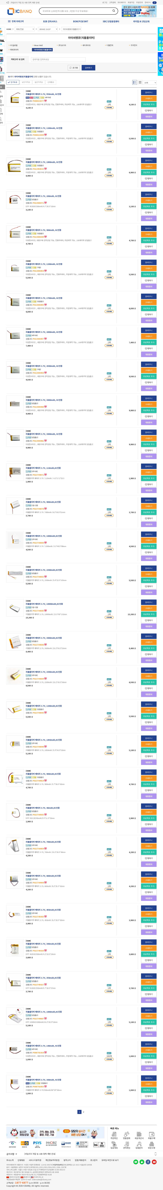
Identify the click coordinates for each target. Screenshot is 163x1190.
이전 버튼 (156, 1152)
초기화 (75, 67)
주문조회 (139, 2)
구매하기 (148, 98)
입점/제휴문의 (80, 1160)
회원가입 (131, 2)
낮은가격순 (26, 82)
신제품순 (51, 82)
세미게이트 (86, 45)
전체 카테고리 (18, 21)
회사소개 (10, 1160)
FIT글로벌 (13, 45)
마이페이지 (122, 2)
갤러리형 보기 (140, 82)
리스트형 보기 (134, 82)
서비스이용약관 (35, 1160)
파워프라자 (13, 49)
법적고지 (67, 1160)
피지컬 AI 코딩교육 (141, 21)
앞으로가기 (154, 15)
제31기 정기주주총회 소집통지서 (23, 2)
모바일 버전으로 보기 (110, 1160)
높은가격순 (39, 82)
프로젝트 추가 (148, 104)
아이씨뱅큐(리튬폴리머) (42, 49)
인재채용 (21, 1160)
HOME (8, 29)
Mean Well (38, 45)
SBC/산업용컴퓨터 (111, 21)
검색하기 (88, 67)
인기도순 (14, 82)
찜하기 (149, 110)
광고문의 (93, 1160)
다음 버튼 (156, 1155)
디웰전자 (109, 45)
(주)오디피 (61, 45)
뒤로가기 (150, 15)
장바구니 (151, 2)
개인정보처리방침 (52, 1160)
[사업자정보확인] (58, 1165)
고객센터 (112, 2)
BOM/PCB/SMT (80, 21)
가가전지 (133, 45)
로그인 (104, 2)
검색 (113, 10)
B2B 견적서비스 (50, 21)
